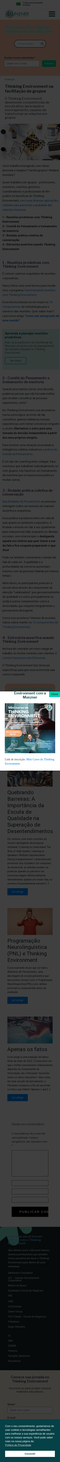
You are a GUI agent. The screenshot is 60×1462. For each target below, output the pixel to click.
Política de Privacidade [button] (18, 1445)
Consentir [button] (30, 1453)
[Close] (54, 694)
